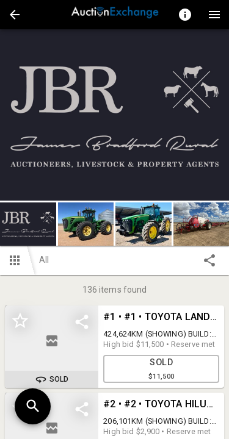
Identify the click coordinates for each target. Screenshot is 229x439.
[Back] (14, 14)
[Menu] (214, 14)
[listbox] (114, 115)
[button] (14, 14)
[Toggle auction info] (185, 14)
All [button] (44, 260)
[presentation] (114, 15)
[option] (114, 115)
